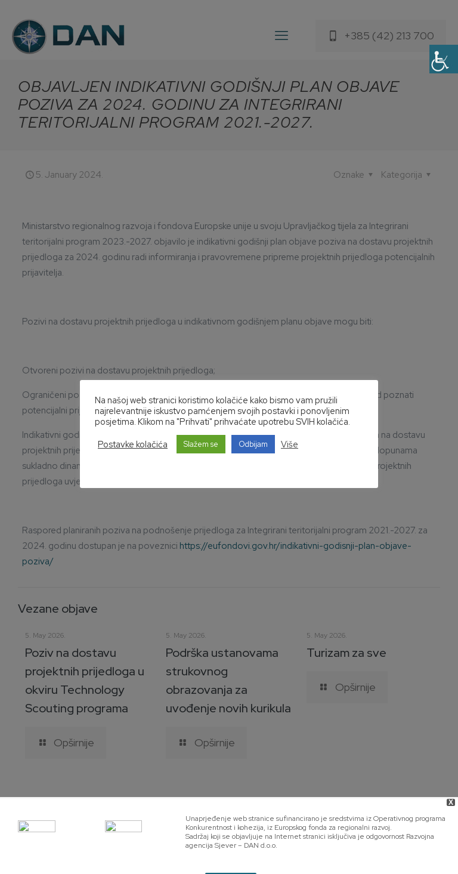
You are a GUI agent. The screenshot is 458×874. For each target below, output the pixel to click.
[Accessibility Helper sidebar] (443, 59)
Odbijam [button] (253, 444)
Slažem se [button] (201, 444)
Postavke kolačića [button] (133, 444)
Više (289, 444)
